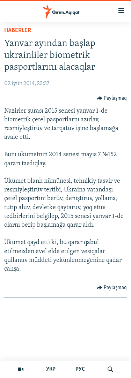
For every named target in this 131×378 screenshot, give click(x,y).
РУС (80, 369)
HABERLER (17, 30)
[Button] (112, 98)
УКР (51, 369)
